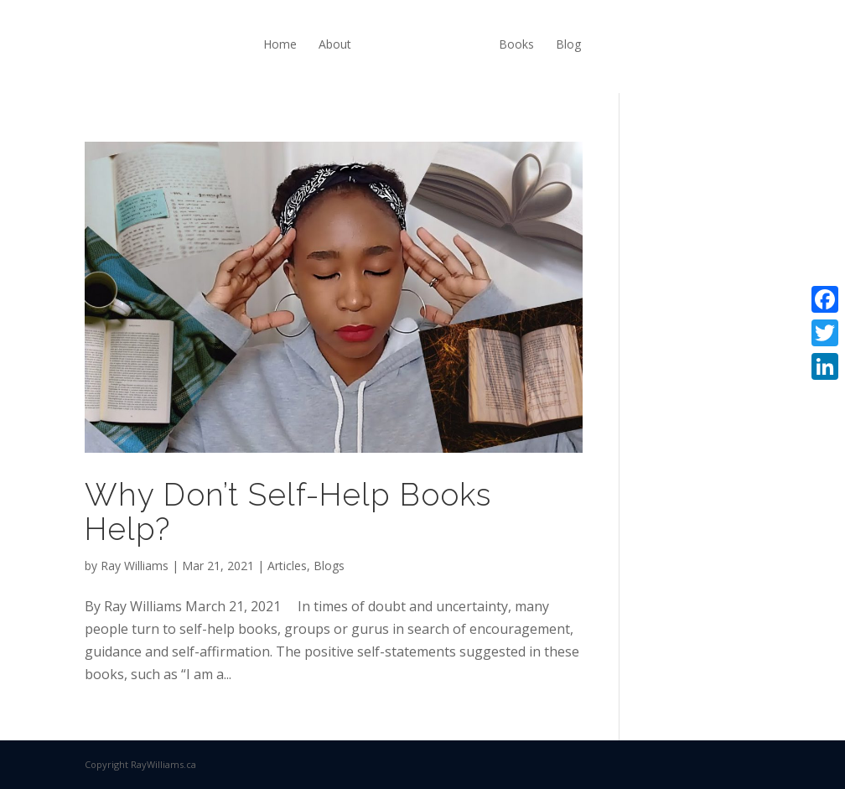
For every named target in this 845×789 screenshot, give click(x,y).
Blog (568, 44)
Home (280, 44)
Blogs (329, 566)
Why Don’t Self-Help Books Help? (288, 512)
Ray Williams (134, 566)
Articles (287, 566)
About (335, 44)
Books (516, 44)
